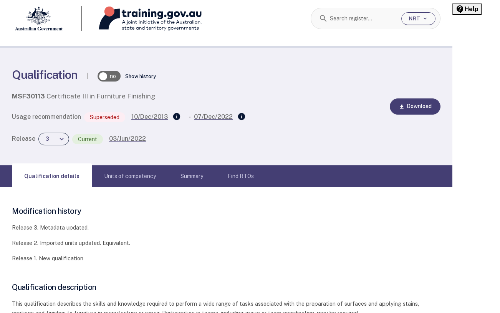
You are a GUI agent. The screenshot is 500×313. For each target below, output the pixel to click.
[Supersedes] (176, 117)
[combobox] (363, 18)
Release (23, 138)
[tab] (52, 176)
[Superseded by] (241, 117)
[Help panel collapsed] (467, 9)
